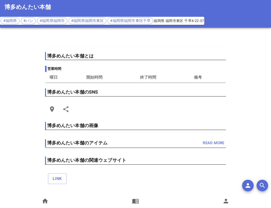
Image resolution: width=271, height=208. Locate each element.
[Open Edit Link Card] (52, 109)
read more (213, 143)
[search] (262, 185)
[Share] (66, 109)
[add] (248, 185)
